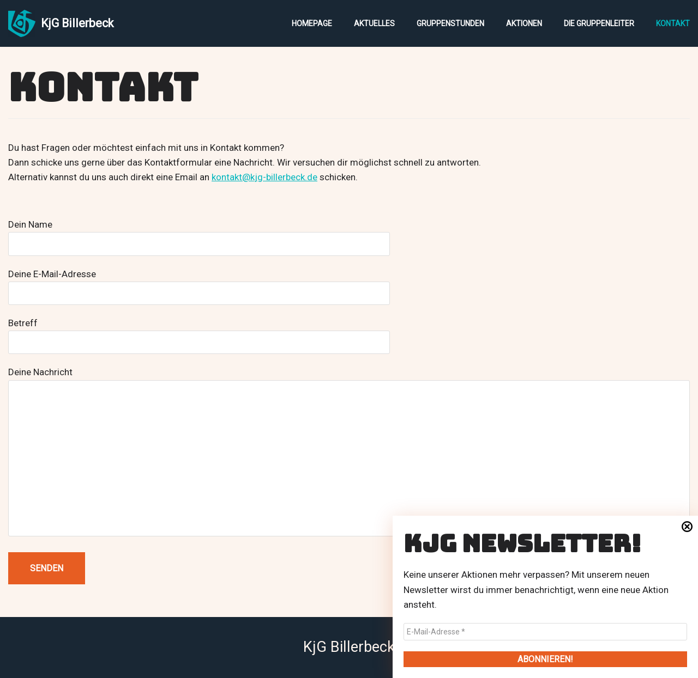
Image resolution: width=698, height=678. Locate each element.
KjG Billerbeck (349, 647)
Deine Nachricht (349, 453)
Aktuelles (374, 23)
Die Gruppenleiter (599, 23)
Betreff (199, 332)
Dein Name (199, 233)
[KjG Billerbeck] (60, 23)
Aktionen (524, 23)
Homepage (312, 23)
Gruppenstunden (450, 23)
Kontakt (673, 23)
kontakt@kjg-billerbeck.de (264, 177)
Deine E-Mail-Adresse (199, 283)
